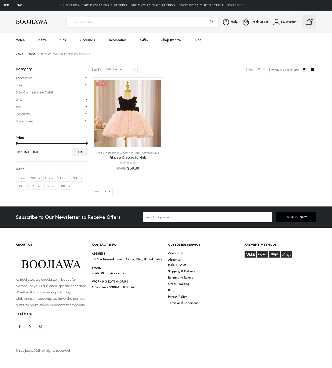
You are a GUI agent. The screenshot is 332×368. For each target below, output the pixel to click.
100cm (49, 178)
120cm (77, 178)
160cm (65, 186)
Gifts (144, 40)
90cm (35, 178)
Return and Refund (181, 277)
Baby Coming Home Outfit (34, 92)
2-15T (97, 153)
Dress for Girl (131, 153)
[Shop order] (121, 69)
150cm (50, 186)
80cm (22, 178)
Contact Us (175, 253)
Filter (79, 152)
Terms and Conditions (183, 303)
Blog (198, 40)
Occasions (87, 40)
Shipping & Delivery (181, 271)
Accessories (118, 40)
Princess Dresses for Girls (127, 157)
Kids (63, 40)
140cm (36, 186)
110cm (63, 178)
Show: (249, 69)
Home (20, 40)
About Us (174, 260)
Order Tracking (178, 284)
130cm (22, 186)
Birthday (117, 153)
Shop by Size (171, 40)
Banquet (106, 153)
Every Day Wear (150, 153)
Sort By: (96, 69)
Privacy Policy (177, 296)
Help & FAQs (177, 265)
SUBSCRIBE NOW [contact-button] (296, 217)
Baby (42, 40)
